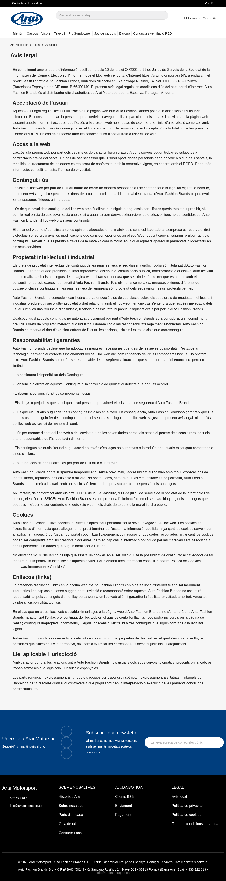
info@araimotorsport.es (113, 873)
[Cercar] (112, 15)
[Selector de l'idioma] (210, 3)
